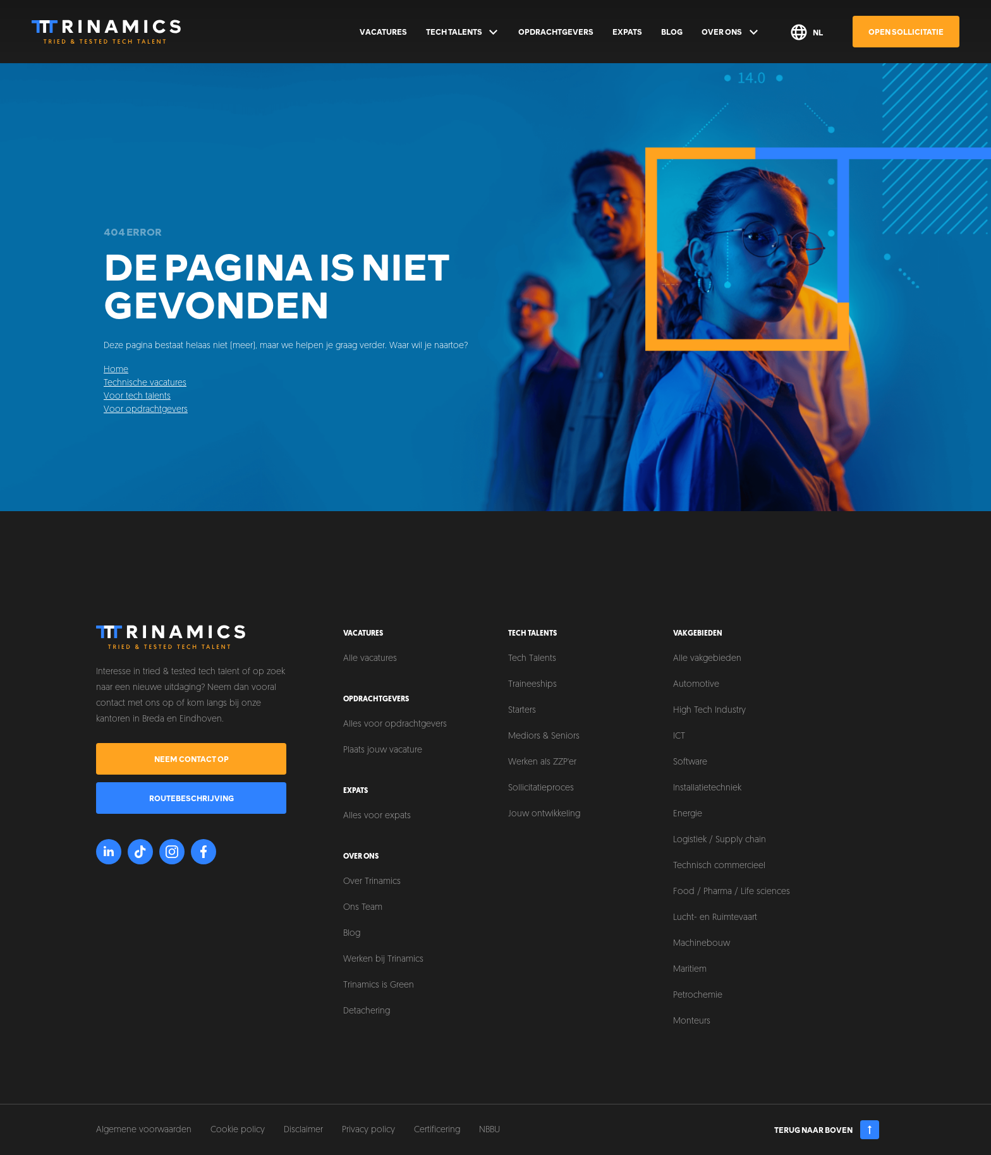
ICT (679, 736)
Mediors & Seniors (544, 736)
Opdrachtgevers (555, 32)
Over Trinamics (372, 881)
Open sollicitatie (906, 32)
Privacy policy (368, 1130)
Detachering (366, 1011)
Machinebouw (701, 943)
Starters (522, 710)
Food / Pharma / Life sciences (731, 892)
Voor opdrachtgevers (146, 409)
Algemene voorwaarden (144, 1130)
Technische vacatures (145, 383)
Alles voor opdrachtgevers (395, 724)
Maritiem (690, 969)
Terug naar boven (827, 1129)
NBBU (489, 1130)
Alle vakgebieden (707, 658)
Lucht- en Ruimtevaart (715, 917)
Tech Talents (463, 32)
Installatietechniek (707, 788)
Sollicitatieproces (541, 788)
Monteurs (691, 1021)
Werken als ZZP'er (542, 762)
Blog (672, 32)
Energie (687, 814)
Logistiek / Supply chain (719, 840)
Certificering (437, 1130)
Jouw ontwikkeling (544, 814)
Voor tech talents (137, 396)
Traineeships (532, 684)
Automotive (696, 684)
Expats (627, 32)
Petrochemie (697, 995)
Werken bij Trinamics (383, 959)
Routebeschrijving (191, 798)
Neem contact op (191, 759)
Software (690, 762)
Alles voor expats (377, 816)
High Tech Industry (709, 710)
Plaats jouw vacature (382, 750)
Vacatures (383, 32)
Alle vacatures (370, 658)
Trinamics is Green (378, 985)
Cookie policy (237, 1130)
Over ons (731, 32)
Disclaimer (303, 1130)
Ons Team (362, 907)
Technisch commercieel (719, 866)
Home (116, 370)
